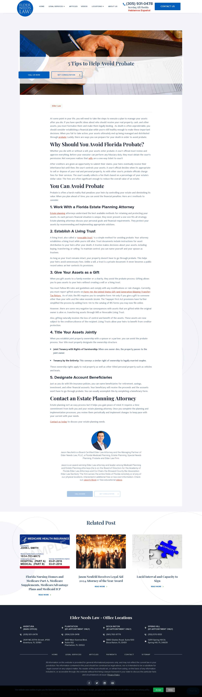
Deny (170, 690)
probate (62, 137)
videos (119, 480)
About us (112, 6)
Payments (111, 654)
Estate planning (57, 213)
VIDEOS (84, 6)
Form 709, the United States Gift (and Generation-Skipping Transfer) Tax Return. (100, 294)
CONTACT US (168, 6)
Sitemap (146, 654)
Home (41, 6)
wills (91, 158)
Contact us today (58, 422)
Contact (129, 654)
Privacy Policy (114, 675)
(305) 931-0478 (139, 3)
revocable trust (84, 238)
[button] (57, 6)
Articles (73, 6)
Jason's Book (90, 480)
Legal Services (73, 654)
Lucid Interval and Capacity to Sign (157, 579)
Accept (158, 690)
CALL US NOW (34, 75)
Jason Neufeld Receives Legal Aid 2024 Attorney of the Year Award (101, 579)
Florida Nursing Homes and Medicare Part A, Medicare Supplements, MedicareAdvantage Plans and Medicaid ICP (44, 583)
